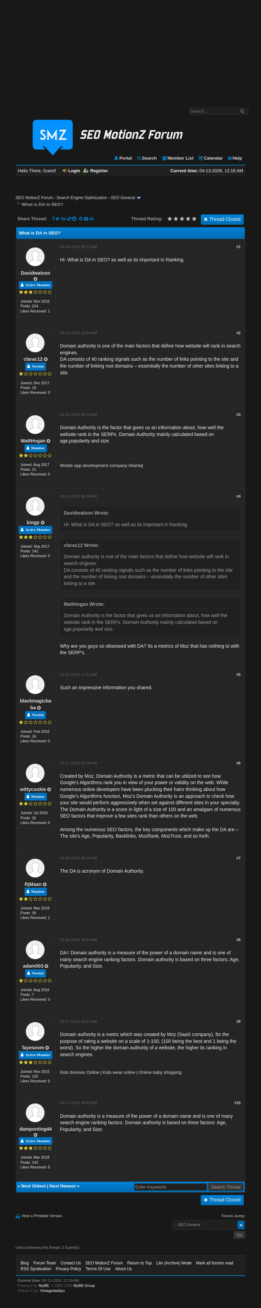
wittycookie (33, 789)
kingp (33, 522)
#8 (239, 940)
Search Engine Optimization (81, 197)
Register (95, 170)
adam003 (33, 966)
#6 (239, 763)
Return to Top (139, 1263)
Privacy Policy (68, 1268)
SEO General (123, 197)
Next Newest (63, 1186)
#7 (239, 858)
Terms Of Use (98, 1268)
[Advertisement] (130, 50)
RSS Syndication (36, 1268)
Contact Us (70, 1263)
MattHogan (33, 440)
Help (234, 158)
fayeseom (33, 1047)
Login (71, 170)
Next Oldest (33, 1186)
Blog (25, 1263)
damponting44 (35, 1129)
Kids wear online (119, 1072)
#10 (237, 1103)
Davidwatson (35, 273)
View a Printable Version (42, 1216)
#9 (239, 1021)
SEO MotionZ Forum (34, 197)
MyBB (44, 1285)
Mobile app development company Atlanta (101, 465)
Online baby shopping (160, 1072)
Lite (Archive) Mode (174, 1263)
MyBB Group (84, 1285)
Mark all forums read (214, 1263)
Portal (123, 158)
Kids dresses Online (79, 1072)
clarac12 (32, 359)
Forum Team (44, 1263)
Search (147, 158)
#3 (239, 415)
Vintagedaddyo (52, 1291)
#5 (239, 675)
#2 (239, 333)
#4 (239, 496)
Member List (177, 158)
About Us (123, 1268)
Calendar (210, 158)
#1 (239, 247)
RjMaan (33, 884)
